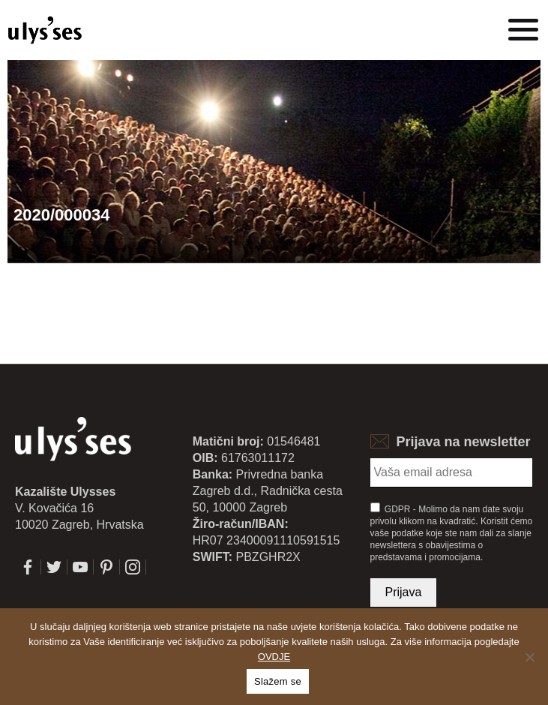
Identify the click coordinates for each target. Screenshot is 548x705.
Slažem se (277, 681)
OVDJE (274, 656)
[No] (529, 657)
